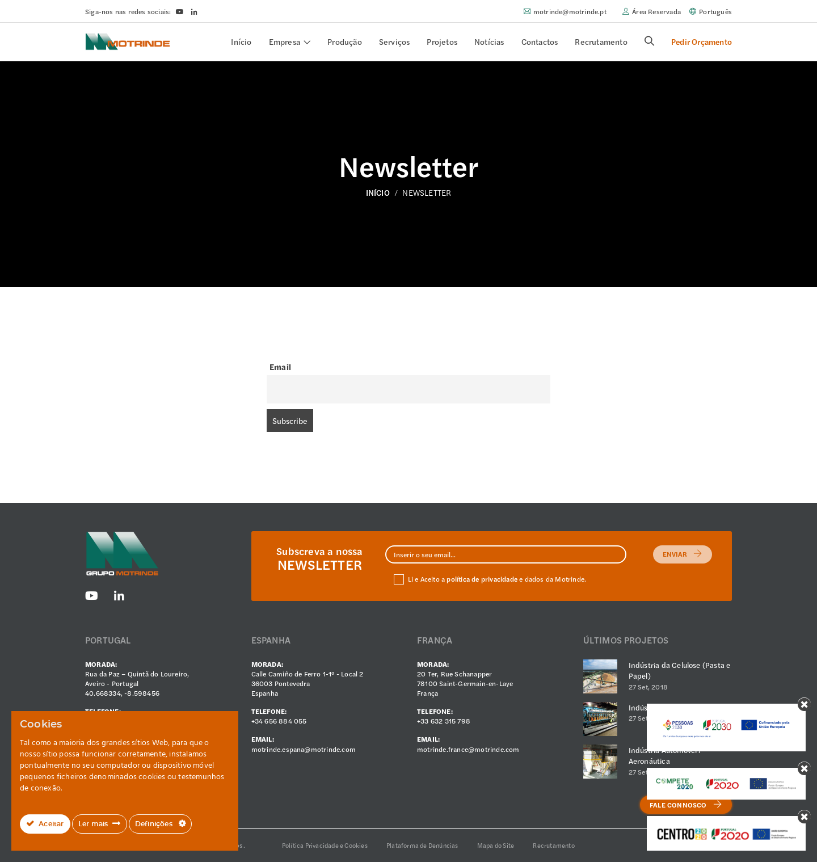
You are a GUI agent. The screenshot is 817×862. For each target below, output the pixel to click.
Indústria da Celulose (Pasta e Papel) (680, 670)
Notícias (489, 41)
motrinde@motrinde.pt (570, 11)
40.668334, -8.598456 (122, 693)
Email (280, 366)
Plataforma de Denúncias (422, 845)
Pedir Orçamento (701, 41)
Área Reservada (656, 11)
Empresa (284, 41)
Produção (344, 41)
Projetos (442, 41)
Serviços (394, 41)
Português (715, 11)
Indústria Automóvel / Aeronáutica (665, 756)
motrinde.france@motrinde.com (468, 749)
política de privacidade (482, 579)
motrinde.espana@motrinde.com (303, 749)
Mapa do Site (495, 845)
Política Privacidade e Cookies (325, 845)
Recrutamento (601, 41)
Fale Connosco (686, 805)
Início (241, 41)
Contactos (539, 41)
